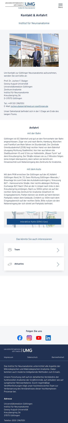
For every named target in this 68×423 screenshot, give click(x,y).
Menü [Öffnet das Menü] (60, 7)
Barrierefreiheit (58, 357)
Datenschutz (32, 357)
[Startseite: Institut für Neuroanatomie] (20, 5)
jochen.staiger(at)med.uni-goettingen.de (29, 106)
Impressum (8, 357)
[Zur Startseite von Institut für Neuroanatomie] (18, 351)
